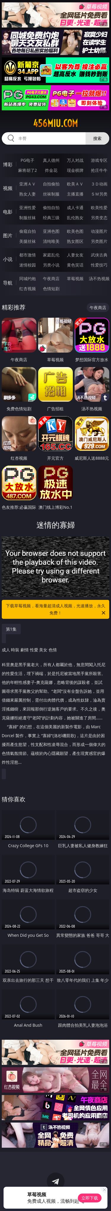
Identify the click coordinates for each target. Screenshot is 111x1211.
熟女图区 (75, 241)
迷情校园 (27, 265)
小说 (7, 259)
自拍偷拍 (51, 184)
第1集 (11, 629)
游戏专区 (99, 160)
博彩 (7, 164)
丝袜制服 (51, 194)
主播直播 (75, 194)
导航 (7, 283)
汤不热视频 (99, 278)
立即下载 (89, 1198)
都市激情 (27, 255)
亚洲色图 (51, 231)
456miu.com (55, 123)
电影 (7, 212)
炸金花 (51, 170)
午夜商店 (51, 278)
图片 (7, 235)
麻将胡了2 (27, 170)
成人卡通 (75, 207)
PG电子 (27, 160)
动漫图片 (99, 231)
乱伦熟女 (75, 217)
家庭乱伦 (51, 255)
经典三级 (51, 217)
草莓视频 (75, 278)
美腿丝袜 (27, 241)
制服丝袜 (27, 217)
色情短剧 (51, 288)
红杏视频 (27, 288)
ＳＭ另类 (99, 194)
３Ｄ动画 (99, 184)
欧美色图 (75, 231)
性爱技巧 (99, 265)
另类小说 (51, 265)
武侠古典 (99, 255)
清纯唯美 (51, 241)
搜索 (97, 138)
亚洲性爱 (27, 207)
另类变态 (99, 217)
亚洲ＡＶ (27, 184)
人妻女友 (75, 255)
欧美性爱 (99, 207)
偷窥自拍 (27, 231)
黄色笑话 (75, 265)
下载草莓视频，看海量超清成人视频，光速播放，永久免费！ (56, 609)
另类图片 (99, 241)
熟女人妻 (27, 194)
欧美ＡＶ (75, 184)
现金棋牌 (75, 170)
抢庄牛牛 (99, 170)
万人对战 (75, 160)
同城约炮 (27, 278)
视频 (7, 188)
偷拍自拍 (51, 207)
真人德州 (51, 160)
